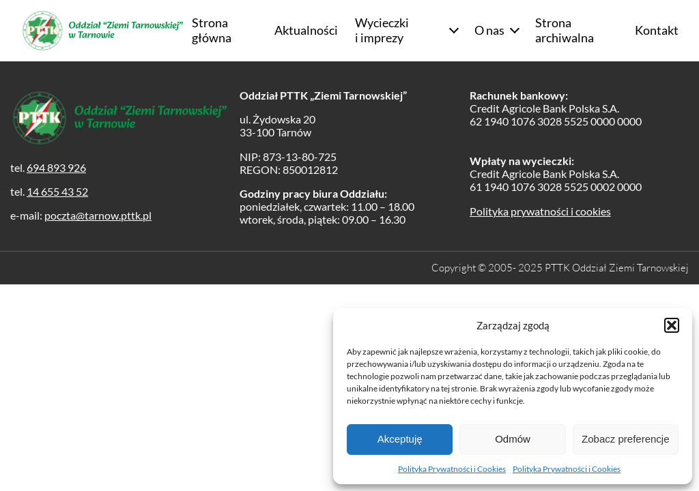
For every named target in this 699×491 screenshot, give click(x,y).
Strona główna (211, 30)
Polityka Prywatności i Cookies (452, 469)
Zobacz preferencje (625, 439)
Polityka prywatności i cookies (540, 211)
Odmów (512, 439)
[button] (672, 325)
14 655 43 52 (57, 191)
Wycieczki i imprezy (382, 30)
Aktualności (306, 30)
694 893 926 (56, 167)
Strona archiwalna (564, 30)
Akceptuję (400, 439)
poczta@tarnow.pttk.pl (98, 215)
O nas (489, 30)
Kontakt (657, 30)
